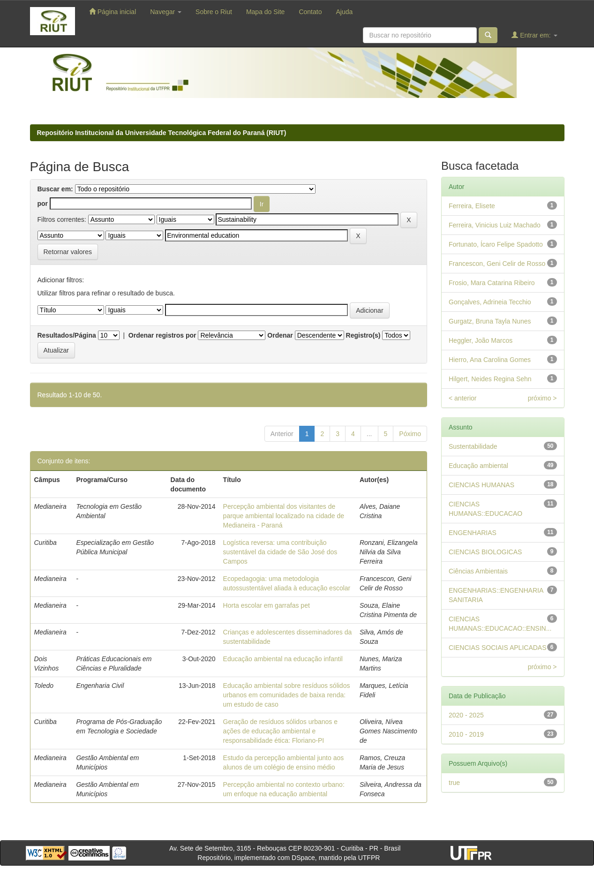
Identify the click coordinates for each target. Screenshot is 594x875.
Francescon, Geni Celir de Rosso (497, 263)
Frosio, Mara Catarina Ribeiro (492, 283)
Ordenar (280, 335)
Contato (310, 11)
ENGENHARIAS (472, 532)
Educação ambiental (478, 465)
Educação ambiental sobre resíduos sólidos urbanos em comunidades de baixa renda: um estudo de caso (286, 695)
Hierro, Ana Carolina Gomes (490, 359)
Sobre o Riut (213, 11)
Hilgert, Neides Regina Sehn (490, 379)
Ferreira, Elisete (472, 206)
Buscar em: (55, 189)
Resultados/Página (67, 335)
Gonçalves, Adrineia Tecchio (490, 302)
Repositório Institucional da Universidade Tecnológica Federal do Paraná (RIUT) (161, 132)
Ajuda (344, 11)
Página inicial (112, 11)
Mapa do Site (265, 11)
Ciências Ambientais (478, 571)
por (43, 203)
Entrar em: (534, 35)
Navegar (165, 11)
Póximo (410, 434)
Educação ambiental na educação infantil (283, 659)
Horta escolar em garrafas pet (266, 605)
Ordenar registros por (162, 335)
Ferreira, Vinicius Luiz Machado (495, 225)
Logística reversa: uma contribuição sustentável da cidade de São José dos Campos (280, 552)
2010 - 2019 (466, 734)
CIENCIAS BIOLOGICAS (485, 552)
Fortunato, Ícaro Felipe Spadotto (496, 244)
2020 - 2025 (466, 715)
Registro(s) (363, 335)
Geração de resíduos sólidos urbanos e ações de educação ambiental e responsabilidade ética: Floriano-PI (280, 731)
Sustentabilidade (473, 446)
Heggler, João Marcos (480, 340)
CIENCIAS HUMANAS (481, 485)
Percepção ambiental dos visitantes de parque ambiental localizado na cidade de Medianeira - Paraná (283, 516)
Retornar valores (68, 252)
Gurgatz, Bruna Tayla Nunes (490, 321)
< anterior (463, 398)
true (454, 782)
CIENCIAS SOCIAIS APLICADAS (498, 647)
